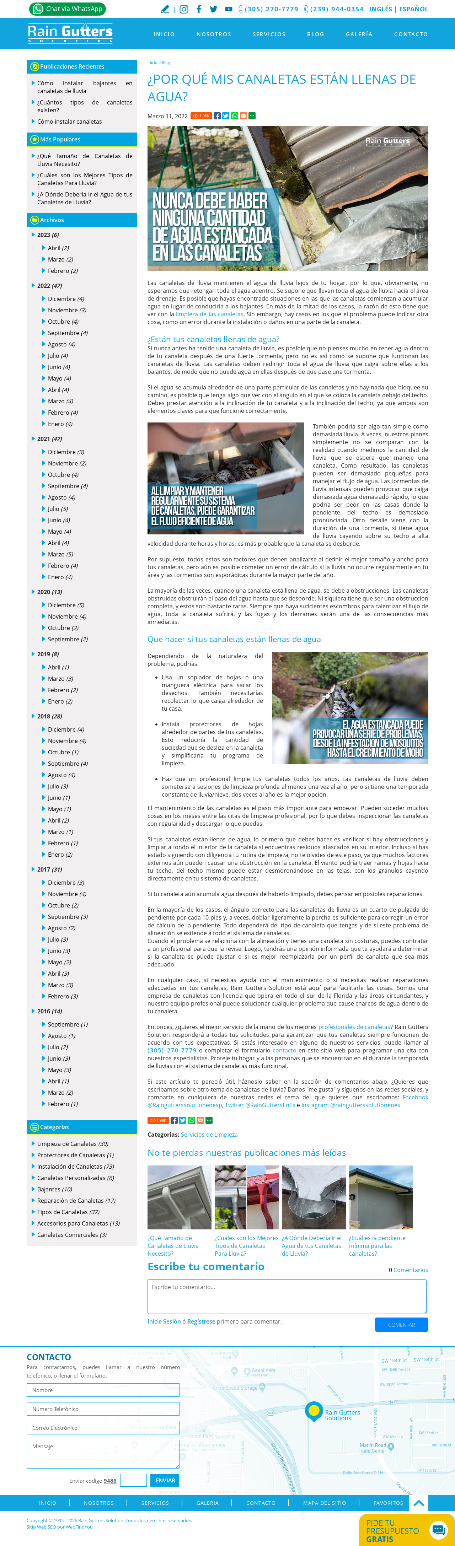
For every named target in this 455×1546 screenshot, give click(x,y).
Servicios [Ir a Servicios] (269, 34)
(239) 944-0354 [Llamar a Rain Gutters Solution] (337, 9)
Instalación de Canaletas (75, 1166)
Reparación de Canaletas (76, 1201)
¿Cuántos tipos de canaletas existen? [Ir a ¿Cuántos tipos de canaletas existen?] (85, 106)
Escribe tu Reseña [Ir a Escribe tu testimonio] (165, 9)
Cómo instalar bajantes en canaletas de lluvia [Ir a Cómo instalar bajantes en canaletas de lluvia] (85, 87)
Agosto (61, 344)
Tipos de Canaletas (68, 1212)
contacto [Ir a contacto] (284, 1050)
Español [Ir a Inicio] (413, 9)
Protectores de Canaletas (75, 1155)
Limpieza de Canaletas (72, 1144)
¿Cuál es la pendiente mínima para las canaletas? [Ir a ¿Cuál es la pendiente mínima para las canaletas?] (377, 1245)
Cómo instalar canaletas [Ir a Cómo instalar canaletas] (69, 121)
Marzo (60, 259)
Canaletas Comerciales (71, 1235)
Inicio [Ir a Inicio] (164, 34)
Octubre (63, 321)
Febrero (62, 271)
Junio (59, 367)
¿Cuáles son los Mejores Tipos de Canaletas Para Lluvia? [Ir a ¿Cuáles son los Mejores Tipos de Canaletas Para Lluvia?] (247, 1245)
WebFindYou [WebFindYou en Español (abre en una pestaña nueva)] (79, 1527)
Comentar (401, 1324)
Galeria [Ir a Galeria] (208, 1502)
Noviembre (67, 310)
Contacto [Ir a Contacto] (411, 34)
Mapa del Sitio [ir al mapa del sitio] (324, 1502)
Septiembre (67, 333)
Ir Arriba (418, 1503)
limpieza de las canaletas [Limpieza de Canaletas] (209, 314)
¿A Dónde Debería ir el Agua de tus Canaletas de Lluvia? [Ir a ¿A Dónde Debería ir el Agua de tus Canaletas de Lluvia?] (312, 1245)
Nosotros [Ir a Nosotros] (214, 34)
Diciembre (66, 299)
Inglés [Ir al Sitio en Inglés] (380, 9)
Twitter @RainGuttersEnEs (260, 1105)
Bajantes (54, 1189)
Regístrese (201, 1321)
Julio (58, 356)
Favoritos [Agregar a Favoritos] (388, 1502)
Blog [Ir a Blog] (316, 34)
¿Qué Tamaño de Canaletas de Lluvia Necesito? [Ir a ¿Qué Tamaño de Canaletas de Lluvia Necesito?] (173, 1245)
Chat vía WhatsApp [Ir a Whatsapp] (74, 8)
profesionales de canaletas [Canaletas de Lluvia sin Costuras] (354, 1027)
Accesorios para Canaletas (78, 1223)
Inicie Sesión (164, 1321)
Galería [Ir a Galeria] (359, 34)
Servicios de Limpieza (209, 1134)
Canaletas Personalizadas (75, 1178)
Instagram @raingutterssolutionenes (350, 1105)
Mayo (59, 378)
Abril (58, 248)
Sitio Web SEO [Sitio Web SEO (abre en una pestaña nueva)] (41, 1527)
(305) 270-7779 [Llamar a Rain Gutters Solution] (272, 9)
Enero (60, 424)
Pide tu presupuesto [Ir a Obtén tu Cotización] (399, 1530)
